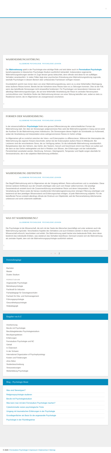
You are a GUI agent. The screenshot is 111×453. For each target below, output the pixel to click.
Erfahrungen (11, 338)
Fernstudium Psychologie (90, 70)
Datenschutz (43, 450)
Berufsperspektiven (14, 335)
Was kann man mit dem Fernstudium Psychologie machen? (30, 403)
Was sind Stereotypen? (16, 390)
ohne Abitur (11, 361)
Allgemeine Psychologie (30, 63)
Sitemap (52, 450)
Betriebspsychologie (14, 286)
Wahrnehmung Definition (23, 173)
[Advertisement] (55, 36)
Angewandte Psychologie (16, 283)
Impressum (33, 450)
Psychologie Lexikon (51, 63)
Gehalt (9, 345)
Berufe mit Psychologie (15, 328)
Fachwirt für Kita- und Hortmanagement (22, 296)
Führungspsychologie (15, 299)
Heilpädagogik (12, 306)
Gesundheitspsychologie (16, 303)
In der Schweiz (12, 351)
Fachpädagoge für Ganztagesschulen (21, 293)
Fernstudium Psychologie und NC (20, 341)
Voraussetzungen (13, 368)
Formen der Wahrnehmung (24, 116)
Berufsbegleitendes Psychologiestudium (22, 331)
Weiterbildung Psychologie (17, 371)
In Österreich (11, 348)
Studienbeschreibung (15, 364)
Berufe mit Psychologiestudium (19, 399)
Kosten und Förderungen (16, 358)
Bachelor (10, 268)
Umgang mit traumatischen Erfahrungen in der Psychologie (30, 411)
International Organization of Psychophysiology (25, 354)
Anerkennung (11, 325)
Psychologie (32, 126)
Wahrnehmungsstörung (23, 59)
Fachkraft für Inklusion (15, 289)
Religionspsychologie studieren (19, 395)
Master (9, 271)
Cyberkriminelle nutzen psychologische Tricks (25, 407)
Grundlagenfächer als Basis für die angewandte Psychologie (31, 415)
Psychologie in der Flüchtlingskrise (20, 420)
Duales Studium (13, 275)
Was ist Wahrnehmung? (22, 218)
